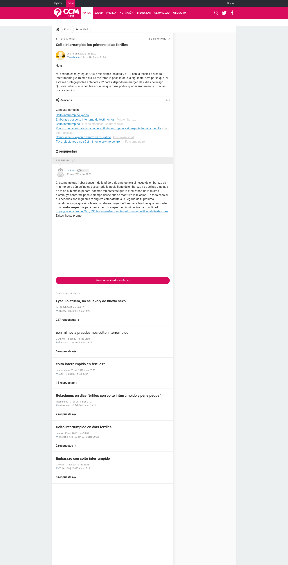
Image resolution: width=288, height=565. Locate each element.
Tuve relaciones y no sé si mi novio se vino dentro (88, 141)
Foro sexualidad (123, 137)
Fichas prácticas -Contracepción (103, 124)
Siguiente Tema (157, 38)
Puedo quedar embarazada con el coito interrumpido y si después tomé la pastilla (108, 128)
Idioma (230, 3)
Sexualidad (162, 12)
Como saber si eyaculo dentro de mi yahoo (83, 137)
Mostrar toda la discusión (111, 280)
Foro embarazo (126, 119)
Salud (70, 3)
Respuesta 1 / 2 (65, 160)
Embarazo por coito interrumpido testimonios (85, 119)
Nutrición (126, 12)
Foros (86, 12)
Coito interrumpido (68, 124)
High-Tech (59, 3)
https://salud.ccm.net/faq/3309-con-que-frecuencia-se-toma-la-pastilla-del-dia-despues (112, 211)
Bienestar (144, 12)
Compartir (66, 100)
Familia (111, 12)
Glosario (179, 12)
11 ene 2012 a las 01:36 (93, 57)
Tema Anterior (67, 38)
